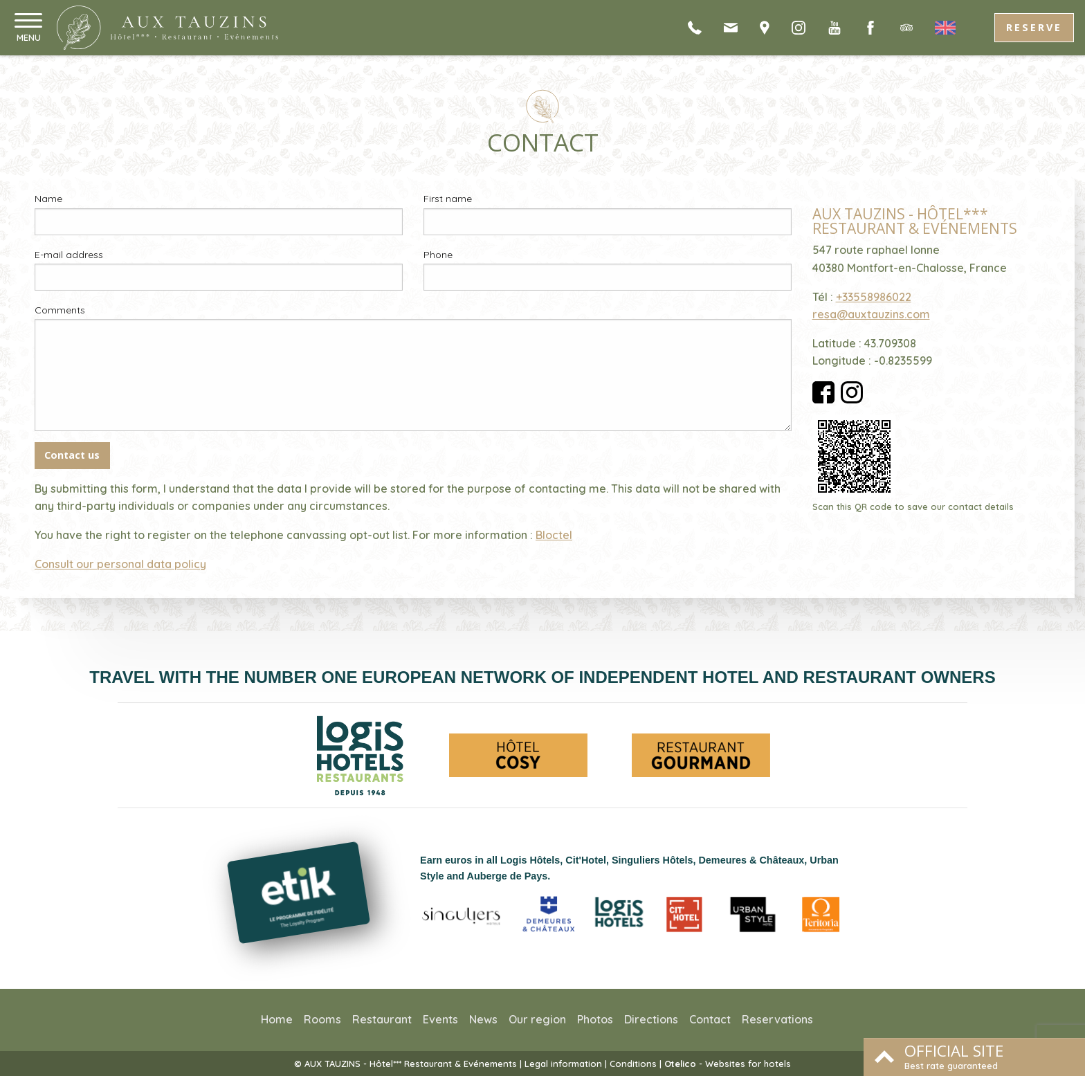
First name (447, 198)
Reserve (1034, 27)
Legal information (563, 1063)
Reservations (777, 1019)
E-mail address (69, 254)
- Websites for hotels (727, 1063)
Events (440, 1019)
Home (277, 1019)
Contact (710, 1019)
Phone (438, 254)
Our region (537, 1019)
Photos (595, 1019)
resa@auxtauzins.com (871, 314)
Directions (651, 1019)
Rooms (322, 1019)
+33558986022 (873, 297)
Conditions (633, 1063)
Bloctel (554, 535)
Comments (60, 310)
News (483, 1019)
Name (48, 198)
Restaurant (382, 1019)
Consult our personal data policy (120, 564)
